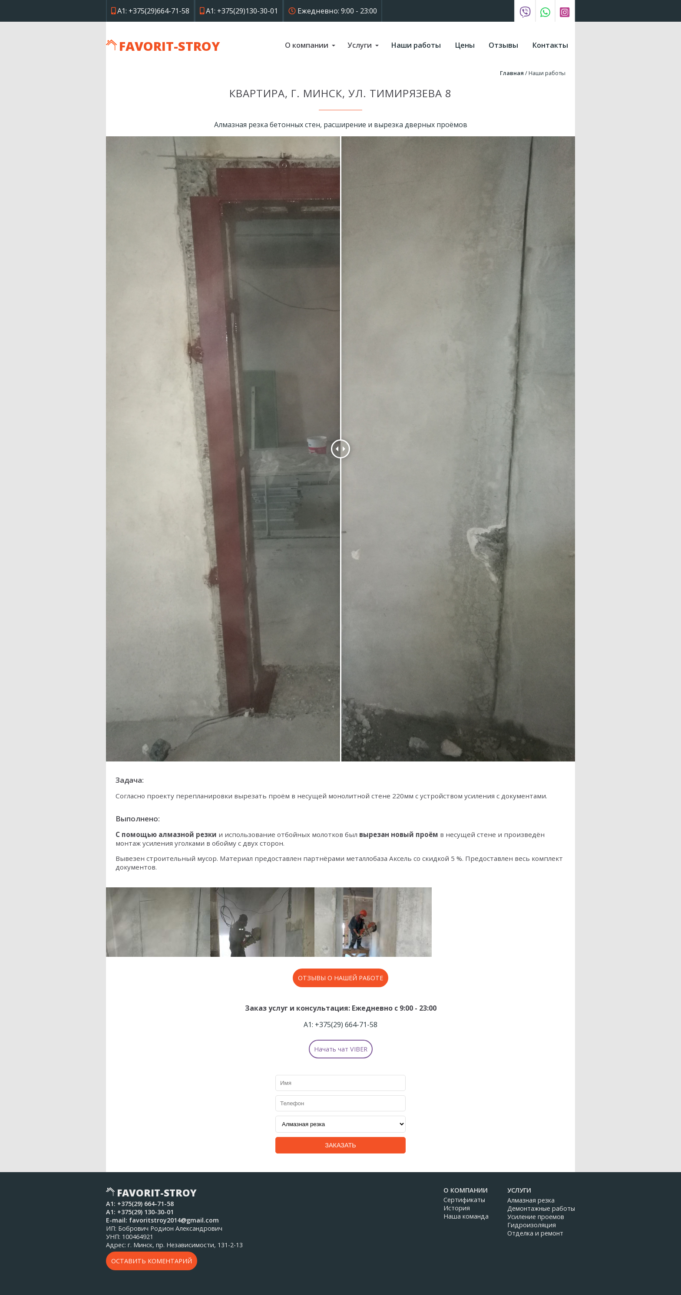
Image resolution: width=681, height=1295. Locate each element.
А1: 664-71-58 (340, 1024)
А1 (150, 11)
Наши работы (416, 45)
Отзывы (503, 45)
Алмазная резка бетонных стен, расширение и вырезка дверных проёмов (340, 124)
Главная (512, 73)
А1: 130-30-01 (140, 1212)
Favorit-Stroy (169, 45)
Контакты (550, 45)
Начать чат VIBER (340, 1049)
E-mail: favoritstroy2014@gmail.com (162, 1220)
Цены (465, 45)
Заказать (340, 1145)
